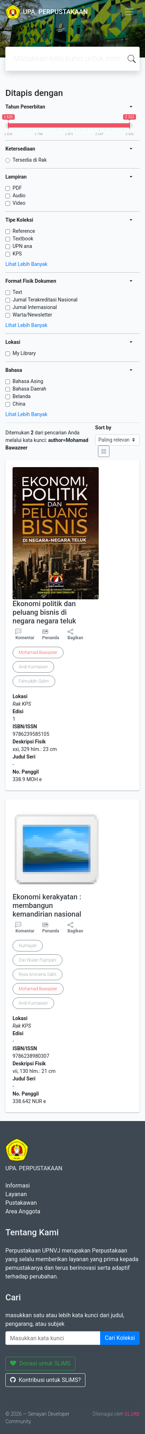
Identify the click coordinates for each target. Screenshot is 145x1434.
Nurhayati (28, 945)
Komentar (24, 634)
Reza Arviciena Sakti (37, 974)
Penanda (50, 637)
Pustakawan (21, 1202)
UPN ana (22, 246)
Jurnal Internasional (35, 307)
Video (19, 203)
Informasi (17, 1185)
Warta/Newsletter (32, 315)
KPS (17, 254)
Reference (24, 231)
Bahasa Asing (28, 381)
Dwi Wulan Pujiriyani (37, 960)
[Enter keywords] (52, 1338)
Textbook (23, 238)
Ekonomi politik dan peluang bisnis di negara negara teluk (44, 612)
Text (17, 292)
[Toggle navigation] (129, 12)
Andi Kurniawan (33, 666)
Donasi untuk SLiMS (40, 1363)
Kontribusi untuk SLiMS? (45, 1380)
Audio (19, 195)
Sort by (103, 427)
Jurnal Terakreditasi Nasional (45, 300)
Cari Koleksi (120, 1337)
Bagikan (75, 634)
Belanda (22, 396)
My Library (24, 353)
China (19, 404)
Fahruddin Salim (34, 681)
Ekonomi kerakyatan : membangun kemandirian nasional (47, 905)
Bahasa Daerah (29, 389)
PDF (17, 188)
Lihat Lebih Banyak (26, 264)
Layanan (16, 1194)
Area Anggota (22, 1211)
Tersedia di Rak (30, 160)
